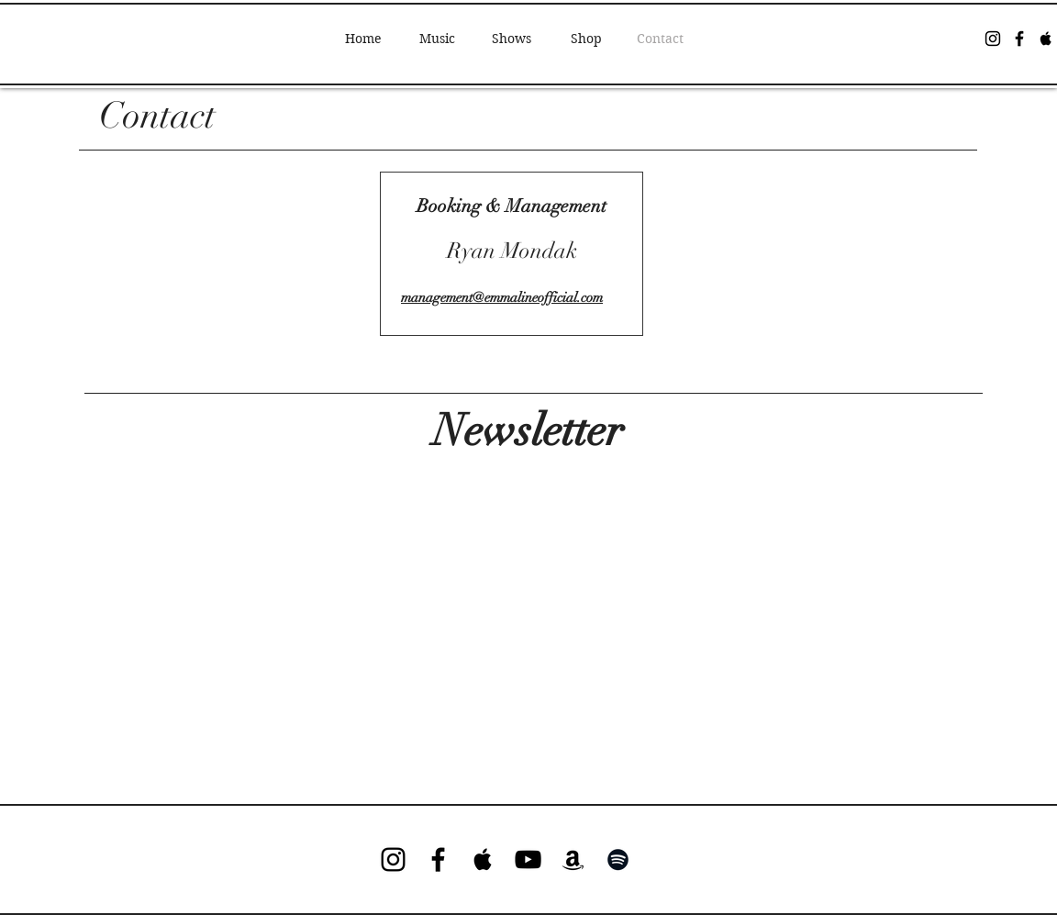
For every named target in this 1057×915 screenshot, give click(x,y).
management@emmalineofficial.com (502, 297)
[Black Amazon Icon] (573, 859)
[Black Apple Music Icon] (1046, 38)
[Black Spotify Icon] (618, 859)
